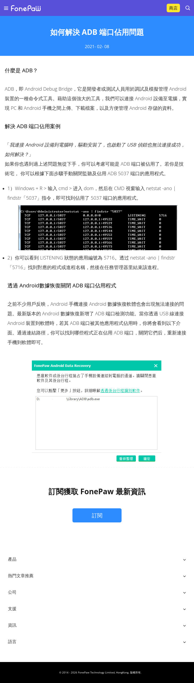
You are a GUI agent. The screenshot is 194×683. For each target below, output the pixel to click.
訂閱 (97, 515)
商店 (173, 8)
